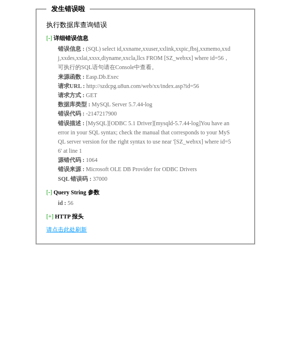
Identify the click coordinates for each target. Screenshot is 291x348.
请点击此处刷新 (66, 229)
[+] (50, 216)
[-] (49, 38)
